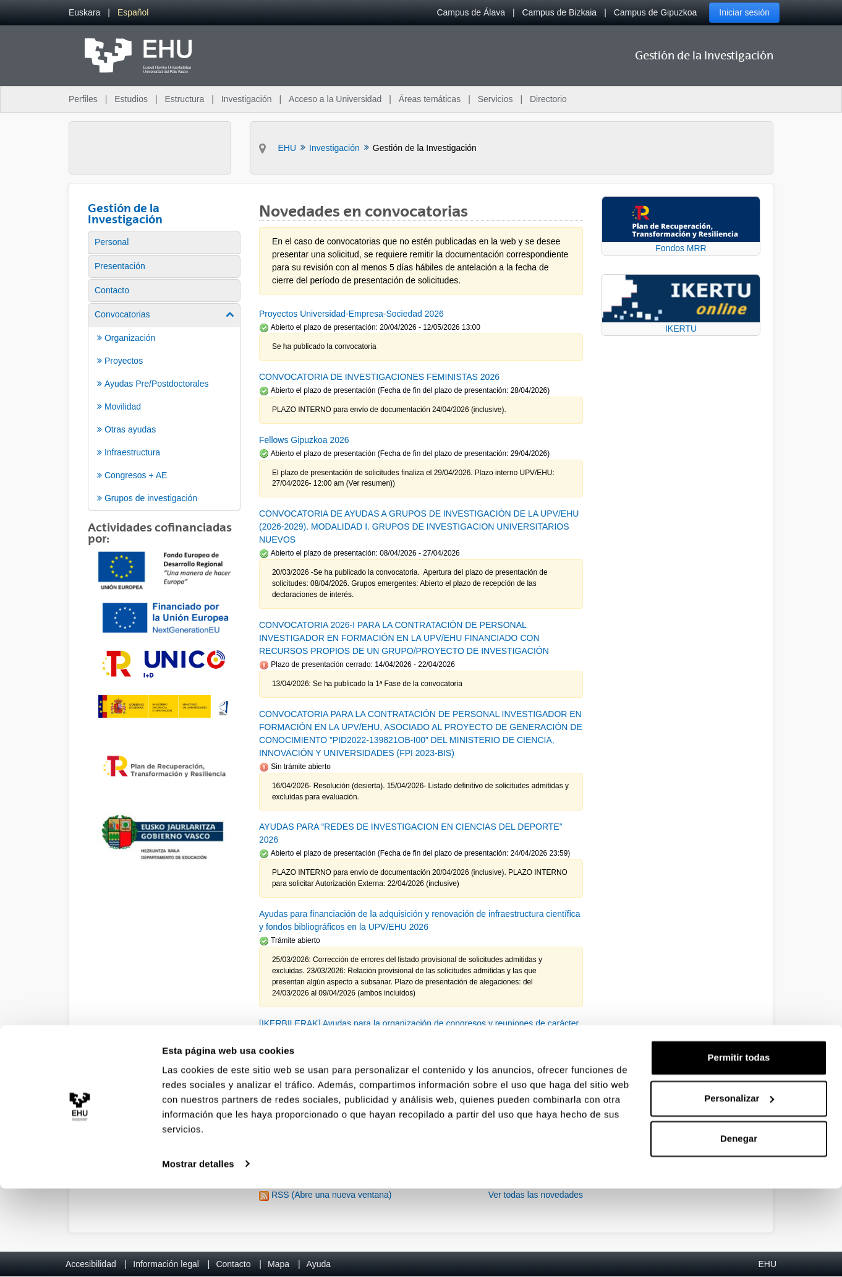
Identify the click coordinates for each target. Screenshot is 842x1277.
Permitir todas (739, 1147)
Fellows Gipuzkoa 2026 (304, 440)
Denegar (738, 1228)
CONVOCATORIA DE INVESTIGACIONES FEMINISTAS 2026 (379, 377)
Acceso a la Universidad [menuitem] (335, 99)
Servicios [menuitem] (495, 99)
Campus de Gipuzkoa (655, 12)
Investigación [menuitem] (246, 99)
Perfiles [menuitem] (83, 99)
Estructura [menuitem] (184, 99)
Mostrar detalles (198, 1252)
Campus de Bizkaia (559, 12)
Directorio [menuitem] (548, 99)
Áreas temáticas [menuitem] (430, 99)
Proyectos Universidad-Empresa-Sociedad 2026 (351, 314)
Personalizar (739, 1187)
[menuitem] (84, 12)
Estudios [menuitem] (131, 99)
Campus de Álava (470, 12)
